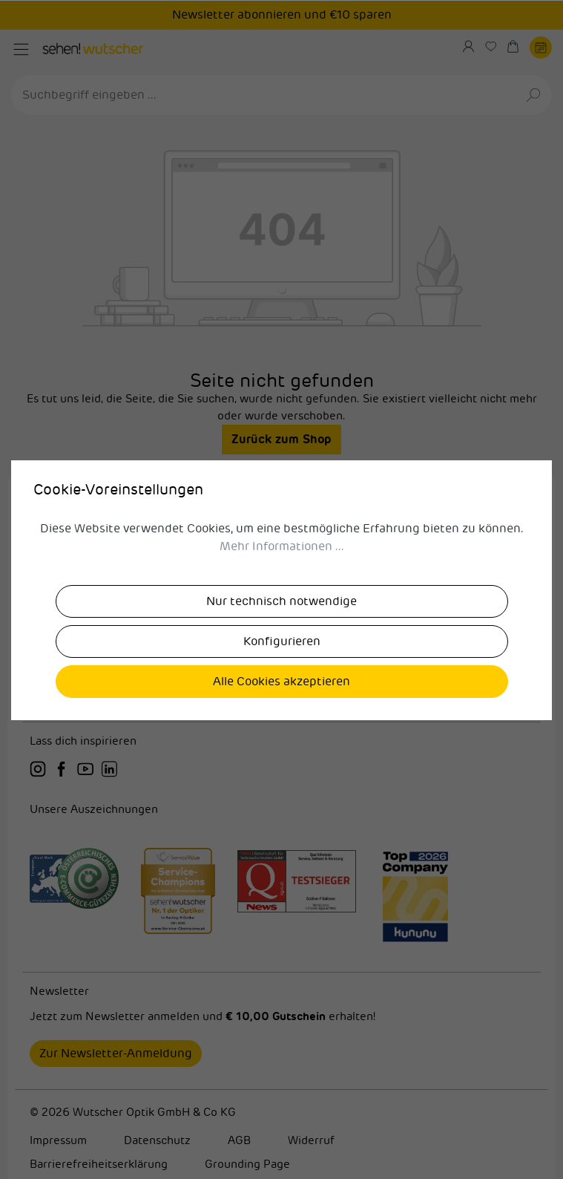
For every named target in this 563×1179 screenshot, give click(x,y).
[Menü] (21, 49)
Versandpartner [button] (281, 702)
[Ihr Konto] (474, 46)
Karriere (51, 503)
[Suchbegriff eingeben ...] (264, 95)
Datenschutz (157, 1141)
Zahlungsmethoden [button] (281, 662)
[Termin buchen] (541, 47)
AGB (239, 1141)
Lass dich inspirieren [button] (83, 741)
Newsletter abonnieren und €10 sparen (282, 14)
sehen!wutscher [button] (281, 543)
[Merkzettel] (496, 46)
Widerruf (311, 1141)
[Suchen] (534, 95)
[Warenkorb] (518, 46)
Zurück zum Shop (281, 439)
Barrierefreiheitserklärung (99, 1164)
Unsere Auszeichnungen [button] (94, 810)
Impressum (58, 1141)
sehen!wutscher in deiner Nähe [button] (281, 583)
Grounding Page (247, 1164)
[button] (281, 503)
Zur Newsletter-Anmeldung (115, 1053)
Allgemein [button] (281, 623)
